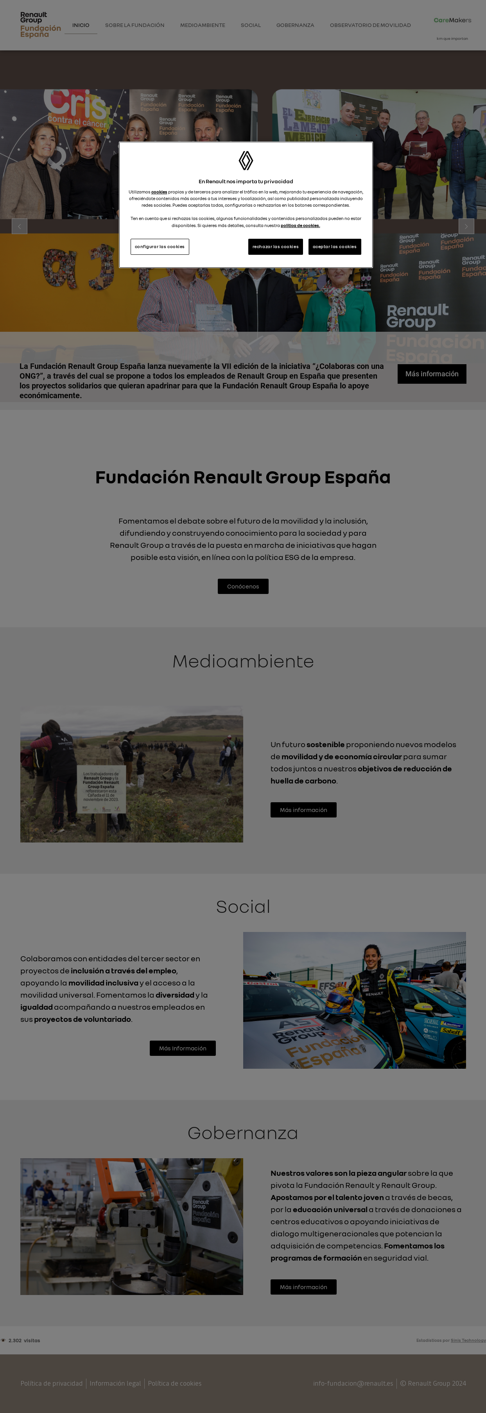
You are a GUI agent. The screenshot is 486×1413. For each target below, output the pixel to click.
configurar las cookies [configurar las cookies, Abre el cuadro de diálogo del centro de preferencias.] (160, 246)
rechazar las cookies (276, 246)
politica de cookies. (300, 225)
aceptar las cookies (335, 246)
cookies (159, 192)
